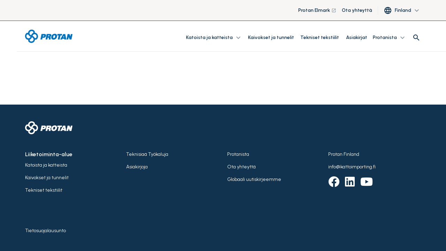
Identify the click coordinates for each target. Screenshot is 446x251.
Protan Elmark (317, 10)
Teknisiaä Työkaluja (147, 154)
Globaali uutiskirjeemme (254, 179)
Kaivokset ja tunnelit (271, 37)
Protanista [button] (390, 37)
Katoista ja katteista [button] (214, 37)
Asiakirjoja (137, 167)
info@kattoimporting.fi (352, 167)
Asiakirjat (356, 37)
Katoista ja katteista (46, 165)
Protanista (238, 154)
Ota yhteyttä (357, 10)
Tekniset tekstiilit (319, 37)
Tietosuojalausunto (45, 231)
